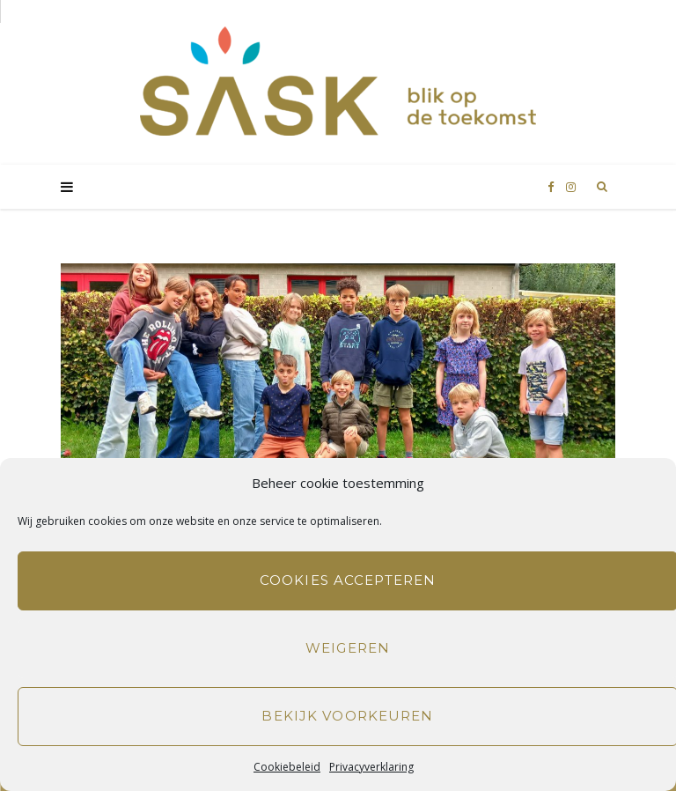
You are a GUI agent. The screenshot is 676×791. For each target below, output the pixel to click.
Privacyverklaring (371, 766)
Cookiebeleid (287, 766)
